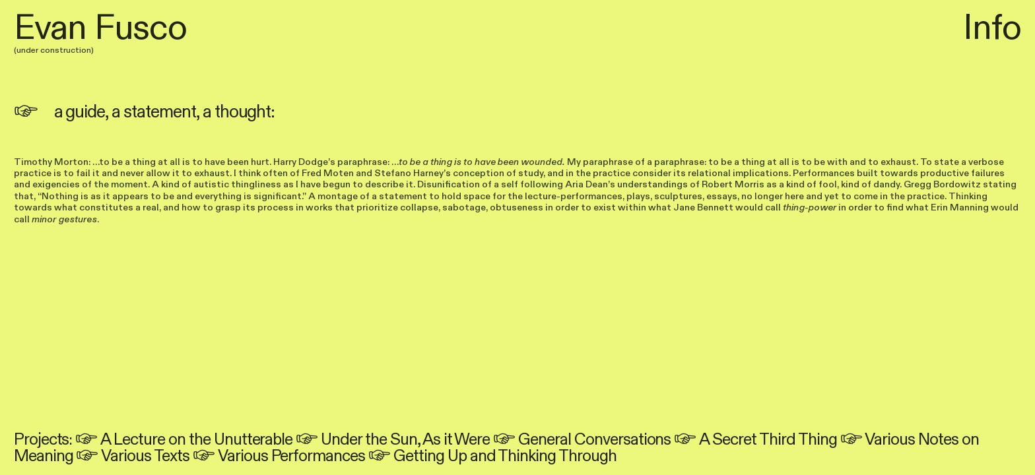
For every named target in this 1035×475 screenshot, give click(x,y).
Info (992, 28)
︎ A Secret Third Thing (755, 440)
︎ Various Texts (132, 456)
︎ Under (329, 440)
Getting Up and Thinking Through (505, 456)
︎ (87, 440)
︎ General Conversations (582, 440)
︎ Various (878, 440)
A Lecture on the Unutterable (196, 440)
